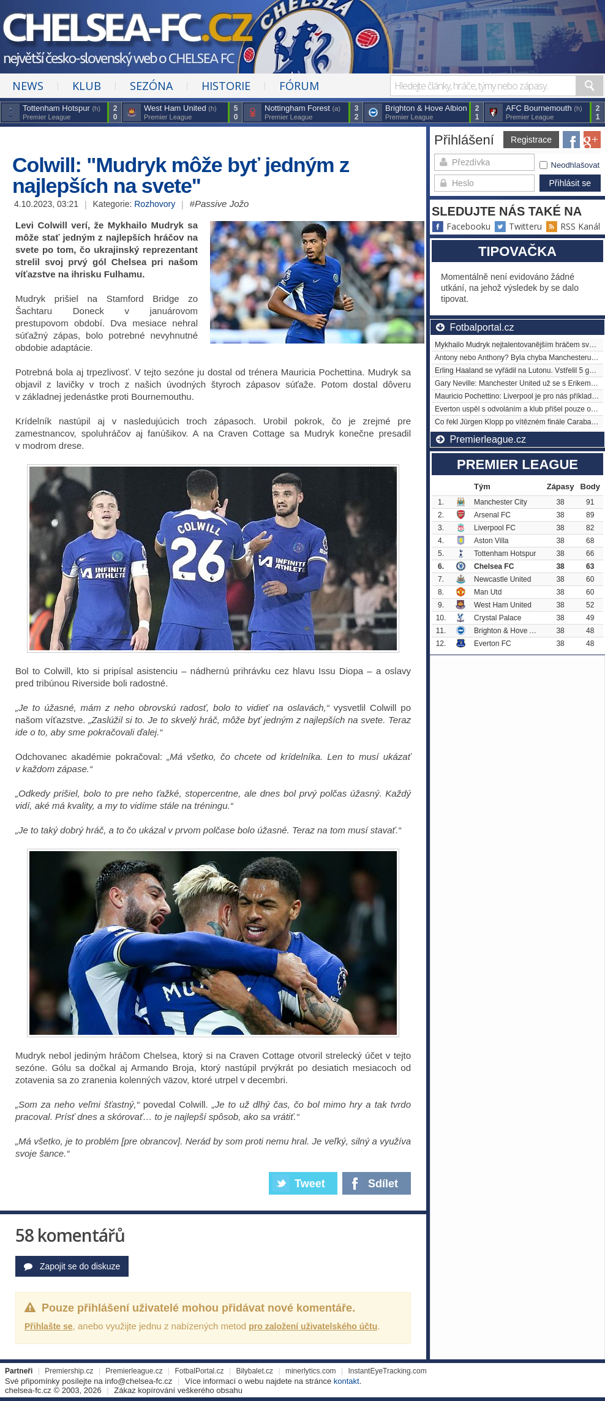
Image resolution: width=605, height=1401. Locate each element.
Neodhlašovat (569, 165)
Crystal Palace (497, 618)
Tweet (298, 1183)
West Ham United (503, 605)
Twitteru (518, 226)
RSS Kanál (573, 226)
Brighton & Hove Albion (511, 630)
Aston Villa (491, 540)
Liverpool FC (495, 528)
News (27, 85)
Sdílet (371, 1181)
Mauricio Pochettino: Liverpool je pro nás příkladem (518, 396)
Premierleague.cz (133, 1371)
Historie (225, 85)
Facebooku (461, 226)
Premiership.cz (69, 1371)
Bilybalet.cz (254, 1371)
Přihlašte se (48, 1326)
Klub (86, 85)
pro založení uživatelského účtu (313, 1326)
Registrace (531, 140)
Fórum (299, 85)
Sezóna (151, 85)
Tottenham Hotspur (505, 553)
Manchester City (500, 502)
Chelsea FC (494, 566)
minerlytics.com (310, 1371)
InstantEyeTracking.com (387, 1371)
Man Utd (488, 592)
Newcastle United (502, 579)
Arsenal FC (492, 515)
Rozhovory (154, 204)
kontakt (346, 1381)
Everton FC (492, 643)
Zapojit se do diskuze (72, 1266)
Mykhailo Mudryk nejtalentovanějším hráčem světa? (519, 344)
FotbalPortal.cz (199, 1371)
